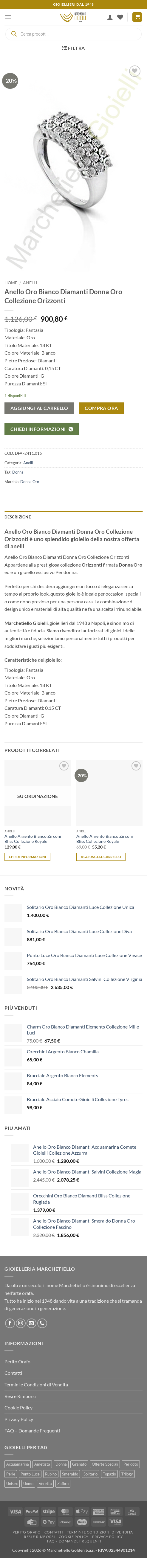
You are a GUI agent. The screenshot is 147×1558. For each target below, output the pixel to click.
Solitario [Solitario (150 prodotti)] (90, 1474)
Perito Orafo (17, 1361)
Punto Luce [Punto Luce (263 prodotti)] (30, 1474)
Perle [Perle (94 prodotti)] (10, 1474)
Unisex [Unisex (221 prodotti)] (12, 1483)
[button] (8, 17)
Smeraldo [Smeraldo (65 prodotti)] (70, 1474)
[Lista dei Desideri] (120, 17)
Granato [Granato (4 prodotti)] (79, 1464)
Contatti (13, 1373)
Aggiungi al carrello (39, 408)
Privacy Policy (18, 1419)
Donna (18, 472)
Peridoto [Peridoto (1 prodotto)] (130, 1464)
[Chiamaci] (42, 1323)
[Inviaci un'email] (31, 1323)
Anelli (30, 282)
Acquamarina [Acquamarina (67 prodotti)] (17, 1464)
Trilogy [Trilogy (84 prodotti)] (127, 1474)
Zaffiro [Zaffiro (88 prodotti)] (63, 1483)
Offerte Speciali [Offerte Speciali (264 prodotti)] (105, 1464)
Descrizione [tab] (17, 517)
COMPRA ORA (101, 408)
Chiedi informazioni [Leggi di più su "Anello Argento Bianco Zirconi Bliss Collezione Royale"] (27, 857)
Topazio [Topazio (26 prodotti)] (109, 1474)
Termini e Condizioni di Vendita (36, 1384)
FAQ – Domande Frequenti (32, 1430)
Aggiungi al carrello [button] (101, 857)
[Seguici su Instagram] (21, 1323)
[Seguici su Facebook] (10, 1323)
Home (10, 282)
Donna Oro (29, 481)
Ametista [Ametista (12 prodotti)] (42, 1464)
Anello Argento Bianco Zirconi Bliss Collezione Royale (32, 839)
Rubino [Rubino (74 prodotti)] (51, 1474)
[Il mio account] (110, 17)
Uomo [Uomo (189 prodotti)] (28, 1483)
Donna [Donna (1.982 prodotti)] (61, 1464)
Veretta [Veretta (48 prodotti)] (45, 1483)
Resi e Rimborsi (20, 1396)
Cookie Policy (18, 1407)
